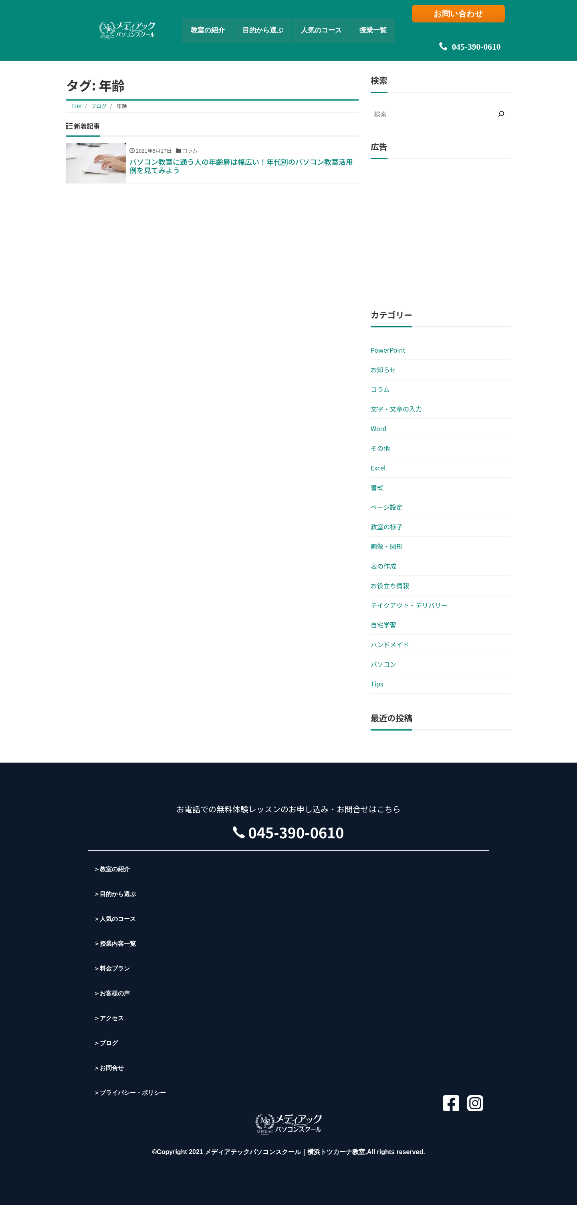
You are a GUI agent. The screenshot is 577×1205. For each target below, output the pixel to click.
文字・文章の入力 (396, 409)
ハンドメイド (390, 644)
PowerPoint (388, 350)
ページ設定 (387, 507)
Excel (378, 467)
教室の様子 (387, 526)
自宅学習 (383, 625)
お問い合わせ (463, 14)
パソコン (383, 664)
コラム (380, 389)
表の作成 (383, 566)
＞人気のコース (116, 918)
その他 (380, 448)
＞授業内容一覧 (116, 943)
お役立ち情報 (390, 585)
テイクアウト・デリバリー (409, 605)
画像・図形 (387, 546)
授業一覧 (391, 22)
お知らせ (383, 369)
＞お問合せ (110, 1067)
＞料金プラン (113, 968)
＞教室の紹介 (113, 869)
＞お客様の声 (113, 993)
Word (379, 428)
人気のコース (329, 22)
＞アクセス (110, 1018)
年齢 (121, 106)
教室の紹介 (190, 22)
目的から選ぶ (257, 22)
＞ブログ (106, 1042)
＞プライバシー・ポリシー (132, 1092)
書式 (377, 487)
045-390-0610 (463, 32)
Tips (377, 683)
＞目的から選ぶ (116, 893)
